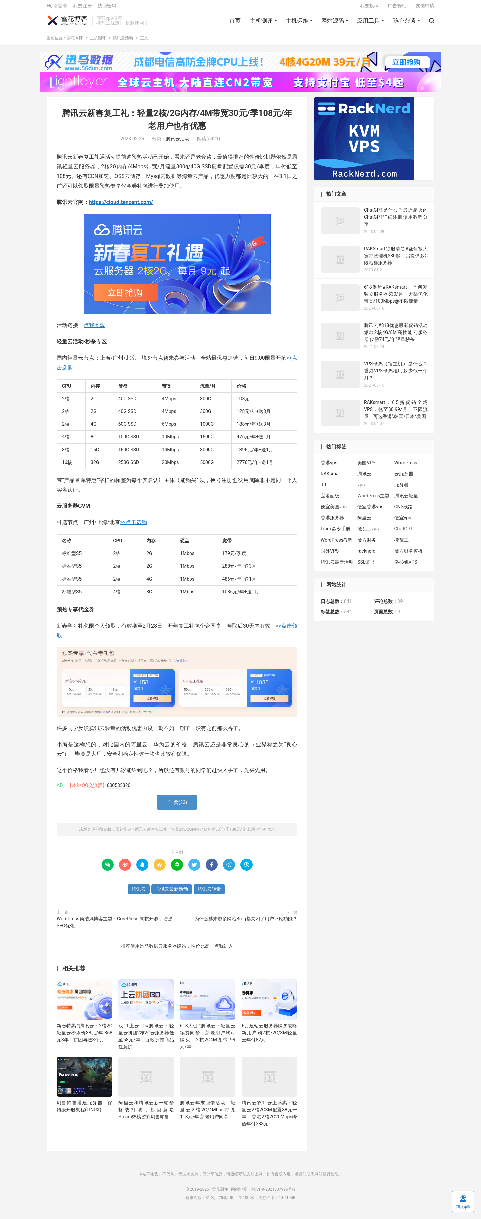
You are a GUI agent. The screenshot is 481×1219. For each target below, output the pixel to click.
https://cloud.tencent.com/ (121, 207)
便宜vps (402, 523)
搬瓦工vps (368, 534)
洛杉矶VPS (405, 567)
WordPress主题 (373, 501)
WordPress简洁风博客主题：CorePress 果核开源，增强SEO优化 (114, 927)
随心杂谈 (404, 23)
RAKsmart (331, 479)
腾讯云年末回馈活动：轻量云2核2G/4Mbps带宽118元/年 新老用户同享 (207, 1114)
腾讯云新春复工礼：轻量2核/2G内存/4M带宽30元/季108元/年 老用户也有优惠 (205, 834)
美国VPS (366, 468)
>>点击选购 (133, 527)
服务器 (401, 490)
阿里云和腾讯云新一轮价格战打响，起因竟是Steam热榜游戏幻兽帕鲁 (146, 1114)
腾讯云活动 (123, 43)
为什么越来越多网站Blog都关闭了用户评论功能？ (245, 923)
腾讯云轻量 (209, 894)
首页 (235, 23)
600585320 (119, 790)
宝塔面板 (330, 501)
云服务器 (403, 479)
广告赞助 (397, 8)
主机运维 (297, 23)
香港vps (329, 468)
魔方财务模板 (408, 556)
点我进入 (223, 951)
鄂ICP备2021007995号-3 (273, 1194)
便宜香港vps (370, 512)
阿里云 (364, 523)
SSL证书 (366, 567)
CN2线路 (403, 512)
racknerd (366, 556)
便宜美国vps (334, 512)
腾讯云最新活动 (171, 894)
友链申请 (425, 8)
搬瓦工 (401, 545)
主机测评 (261, 23)
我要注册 (82, 8)
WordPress (405, 468)
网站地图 (239, 1194)
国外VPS (330, 556)
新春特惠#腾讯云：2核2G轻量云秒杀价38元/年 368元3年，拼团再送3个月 (84, 1037)
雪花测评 (68, 23)
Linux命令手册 (335, 534)
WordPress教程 (337, 545)
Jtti (324, 490)
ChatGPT (403, 534)
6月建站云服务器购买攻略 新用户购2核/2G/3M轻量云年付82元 (269, 1037)
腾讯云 (139, 894)
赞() (177, 807)
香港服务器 (332, 523)
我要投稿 (369, 8)
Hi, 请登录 (57, 8)
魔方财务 (366, 545)
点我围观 (94, 330)
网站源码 (332, 23)
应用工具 (368, 23)
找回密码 (107, 8)
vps (361, 490)
